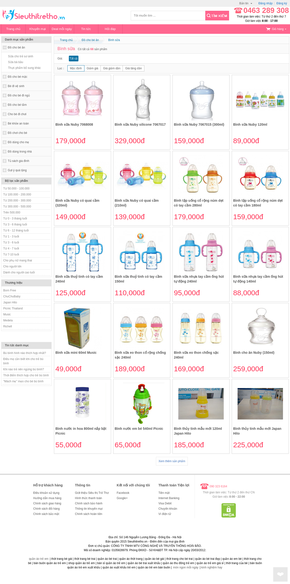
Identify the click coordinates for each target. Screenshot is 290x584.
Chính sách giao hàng (47, 503)
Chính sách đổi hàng (46, 508)
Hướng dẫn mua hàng (47, 498)
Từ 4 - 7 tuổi (11, 248)
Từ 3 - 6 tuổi (11, 242)
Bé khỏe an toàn (18, 123)
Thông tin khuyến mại (89, 508)
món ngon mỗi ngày (185, 567)
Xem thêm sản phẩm (172, 461)
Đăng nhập (265, 3)
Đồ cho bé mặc (17, 76)
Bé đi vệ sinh (16, 86)
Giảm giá (92, 68)
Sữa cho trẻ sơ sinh (20, 56)
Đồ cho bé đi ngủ (19, 95)
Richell (7, 326)
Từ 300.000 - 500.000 (17, 206)
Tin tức (86, 29)
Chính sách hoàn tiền (88, 514)
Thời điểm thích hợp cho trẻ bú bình (26, 375)
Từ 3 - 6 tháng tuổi (15, 224)
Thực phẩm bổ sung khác (24, 68)
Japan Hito (10, 302)
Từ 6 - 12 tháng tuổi (16, 230)
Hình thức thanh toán (88, 498)
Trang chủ (13, 29)
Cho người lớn (12, 266)
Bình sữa (114, 40)
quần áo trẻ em (38, 558)
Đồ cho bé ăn (16, 47)
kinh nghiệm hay (211, 567)
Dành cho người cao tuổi (19, 272)
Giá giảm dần (111, 68)
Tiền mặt (164, 493)
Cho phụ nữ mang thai (17, 260)
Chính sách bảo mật (46, 514)
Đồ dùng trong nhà (20, 151)
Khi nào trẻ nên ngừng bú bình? (23, 369)
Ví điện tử (165, 514)
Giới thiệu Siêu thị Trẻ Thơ (92, 493)
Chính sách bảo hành (88, 503)
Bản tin (245, 3)
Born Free (9, 290)
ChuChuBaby (11, 296)
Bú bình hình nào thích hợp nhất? (24, 353)
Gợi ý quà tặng (17, 170)
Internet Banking (169, 498)
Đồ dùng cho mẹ (18, 142)
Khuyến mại (37, 29)
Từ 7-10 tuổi (11, 254)
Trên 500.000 (11, 212)
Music (7, 314)
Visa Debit (165, 503)
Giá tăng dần (133, 68)
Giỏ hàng (276, 29)
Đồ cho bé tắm (17, 104)
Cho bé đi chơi (17, 114)
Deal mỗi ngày (62, 29)
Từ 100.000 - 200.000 (17, 194)
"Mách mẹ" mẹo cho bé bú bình (23, 381)
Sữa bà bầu (15, 62)
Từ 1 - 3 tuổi (11, 236)
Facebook (123, 493)
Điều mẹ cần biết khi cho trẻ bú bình (23, 361)
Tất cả (74, 58)
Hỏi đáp (110, 29)
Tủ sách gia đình (18, 161)
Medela (8, 320)
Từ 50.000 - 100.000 (16, 188)
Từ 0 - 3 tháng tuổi (15, 218)
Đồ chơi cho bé (17, 133)
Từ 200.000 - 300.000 (17, 200)
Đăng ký (281, 3)
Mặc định (76, 68)
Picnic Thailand (13, 308)
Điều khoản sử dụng (46, 493)
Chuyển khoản (168, 508)
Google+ (122, 498)
